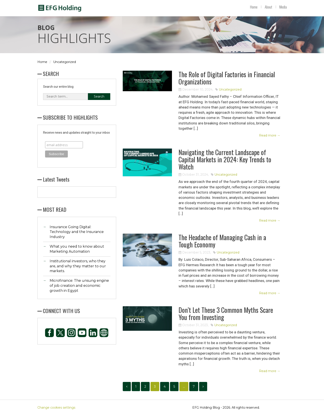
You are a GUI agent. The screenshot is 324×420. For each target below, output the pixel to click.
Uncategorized (64, 67)
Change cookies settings (56, 412)
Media (283, 7)
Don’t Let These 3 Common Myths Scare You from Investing (226, 318)
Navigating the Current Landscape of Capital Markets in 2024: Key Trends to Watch (225, 164)
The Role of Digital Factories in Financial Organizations (227, 82)
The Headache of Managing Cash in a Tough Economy (222, 245)
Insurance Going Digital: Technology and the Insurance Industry (77, 236)
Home (253, 7)
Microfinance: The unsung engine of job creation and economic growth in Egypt (79, 290)
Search (99, 101)
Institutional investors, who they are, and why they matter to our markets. (78, 271)
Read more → (269, 140)
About (268, 7)
